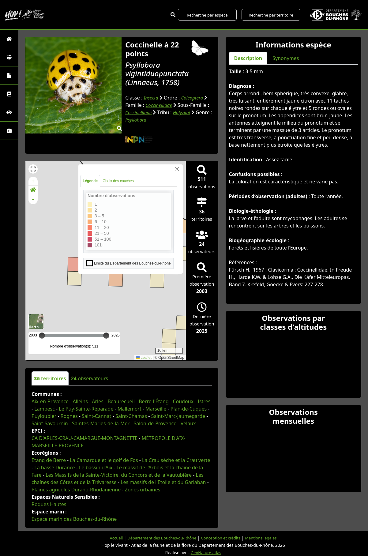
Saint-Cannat (96, 416)
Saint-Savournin (50, 423)
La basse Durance (54, 467)
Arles (97, 401)
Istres (203, 401)
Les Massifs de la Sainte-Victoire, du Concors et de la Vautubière (119, 474)
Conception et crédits (222, 538)
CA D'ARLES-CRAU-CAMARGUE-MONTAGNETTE (84, 438)
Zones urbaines (142, 489)
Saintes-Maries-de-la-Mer (101, 423)
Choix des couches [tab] (118, 181)
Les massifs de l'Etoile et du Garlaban (163, 482)
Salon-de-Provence (155, 423)
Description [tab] (248, 58)
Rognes (69, 416)
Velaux (188, 423)
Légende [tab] (90, 181)
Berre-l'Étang (154, 401)
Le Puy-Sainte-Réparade (86, 408)
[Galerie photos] (9, 131)
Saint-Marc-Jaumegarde (178, 416)
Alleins (80, 401)
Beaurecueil (120, 401)
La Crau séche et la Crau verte (176, 460)
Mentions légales (266, 538)
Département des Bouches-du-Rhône (159, 538)
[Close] (177, 169)
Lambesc (44, 408)
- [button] (33, 199)
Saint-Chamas (131, 416)
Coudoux (183, 401)
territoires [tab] (50, 378)
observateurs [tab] (89, 378)
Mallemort (129, 408)
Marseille (155, 408)
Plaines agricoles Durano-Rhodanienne (76, 489)
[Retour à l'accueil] (9, 39)
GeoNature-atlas (206, 552)
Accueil (110, 538)
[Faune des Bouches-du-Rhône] (9, 94)
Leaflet (144, 357)
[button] (33, 169)
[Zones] (9, 57)
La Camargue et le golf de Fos (104, 460)
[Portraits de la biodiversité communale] (9, 75)
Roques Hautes (49, 504)
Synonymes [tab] (285, 58)
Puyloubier (44, 416)
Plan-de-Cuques (189, 408)
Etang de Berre (49, 460)
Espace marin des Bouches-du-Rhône (74, 519)
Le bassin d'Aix (95, 467)
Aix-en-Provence (50, 401)
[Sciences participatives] (9, 112)
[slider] (106, 335)
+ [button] (33, 181)
